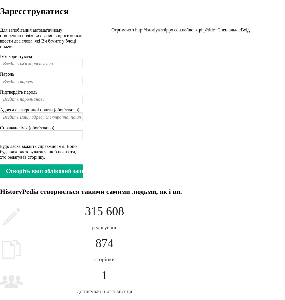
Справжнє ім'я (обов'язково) (27, 127)
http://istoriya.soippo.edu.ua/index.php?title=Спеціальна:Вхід (192, 29)
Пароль (7, 74)
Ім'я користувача (16, 56)
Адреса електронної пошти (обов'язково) (39, 109)
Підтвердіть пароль (18, 92)
